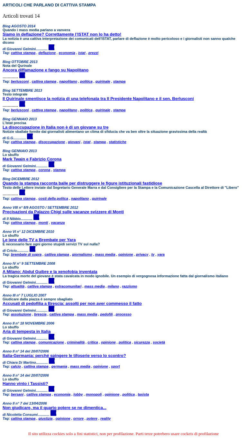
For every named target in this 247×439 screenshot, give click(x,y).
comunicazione (51, 342)
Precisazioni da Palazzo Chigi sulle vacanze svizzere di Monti (63, 211)
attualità (17, 286)
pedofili (106, 314)
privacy (142, 254)
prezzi (93, 53)
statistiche (117, 142)
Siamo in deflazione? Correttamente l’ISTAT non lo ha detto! (62, 34)
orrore (78, 418)
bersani (17, 394)
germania (59, 366)
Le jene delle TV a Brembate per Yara (39, 239)
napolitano (68, 81)
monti (43, 222)
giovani (74, 142)
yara (161, 254)
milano (113, 286)
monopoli (94, 394)
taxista (143, 394)
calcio (16, 366)
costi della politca (53, 198)
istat (82, 53)
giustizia (45, 418)
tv (152, 254)
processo (124, 314)
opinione (125, 254)
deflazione (47, 53)
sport (115, 366)
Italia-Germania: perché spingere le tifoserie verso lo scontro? (64, 355)
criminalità (76, 342)
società (159, 342)
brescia (40, 314)
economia (67, 53)
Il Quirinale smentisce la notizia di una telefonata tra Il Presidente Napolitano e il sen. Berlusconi (98, 98)
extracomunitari (68, 286)
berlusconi (20, 81)
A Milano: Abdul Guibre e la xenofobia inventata (50, 271)
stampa (119, 81)
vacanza (58, 222)
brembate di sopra (26, 254)
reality (105, 418)
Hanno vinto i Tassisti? (25, 383)
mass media (105, 254)
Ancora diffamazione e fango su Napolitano (45, 70)
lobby (78, 394)
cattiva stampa (23, 53)
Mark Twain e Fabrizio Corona (32, 159)
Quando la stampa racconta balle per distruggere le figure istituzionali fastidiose (82, 183)
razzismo (129, 286)
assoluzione (21, 314)
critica (92, 342)
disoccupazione (51, 142)
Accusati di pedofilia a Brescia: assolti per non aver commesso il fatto (72, 303)
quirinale (103, 81)
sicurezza (142, 342)
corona (44, 170)
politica (86, 81)
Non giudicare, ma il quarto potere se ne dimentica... (54, 407)
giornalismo (82, 254)
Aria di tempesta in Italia (27, 331)
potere (92, 418)
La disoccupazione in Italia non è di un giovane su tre (55, 127)
